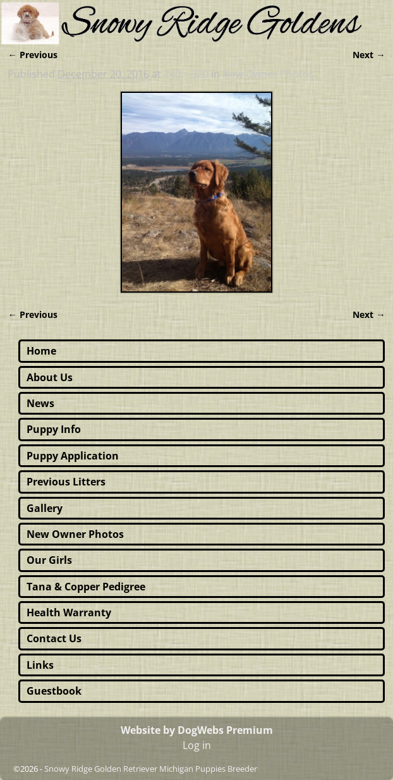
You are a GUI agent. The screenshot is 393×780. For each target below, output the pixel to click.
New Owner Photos (268, 74)
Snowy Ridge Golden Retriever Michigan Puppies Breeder (150, 768)
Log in (197, 745)
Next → (369, 55)
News (40, 403)
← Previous (32, 55)
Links (40, 665)
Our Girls (49, 560)
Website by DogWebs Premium (197, 730)
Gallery (45, 508)
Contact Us (54, 638)
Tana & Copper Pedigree (86, 587)
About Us (50, 377)
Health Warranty (69, 612)
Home (41, 351)
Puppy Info (54, 429)
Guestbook (54, 691)
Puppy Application (73, 456)
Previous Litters (66, 482)
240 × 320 (186, 74)
